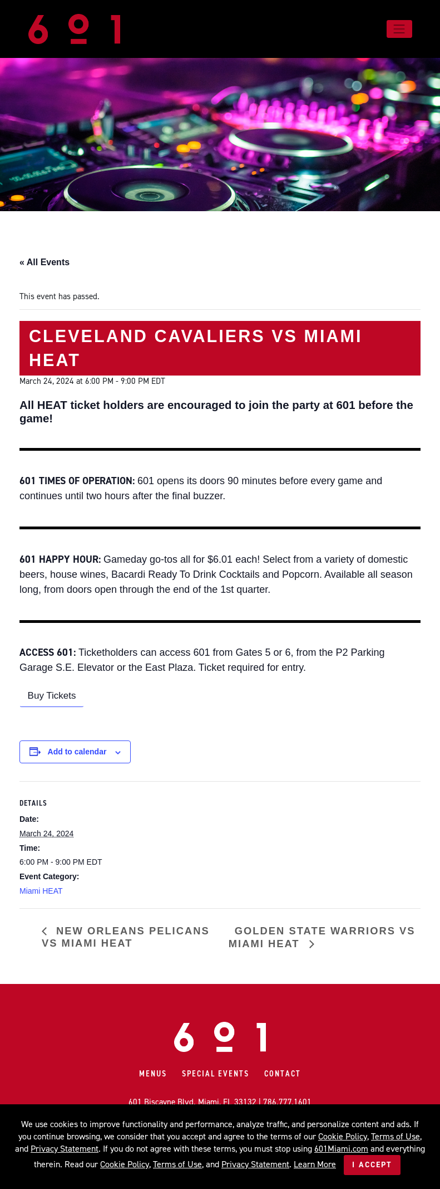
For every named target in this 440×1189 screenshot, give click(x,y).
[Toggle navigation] (399, 29)
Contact (282, 1073)
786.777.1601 (287, 1102)
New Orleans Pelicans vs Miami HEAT (126, 937)
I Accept (372, 1164)
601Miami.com (341, 1148)
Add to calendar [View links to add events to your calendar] (77, 751)
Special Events (215, 1073)
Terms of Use (395, 1136)
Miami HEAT (41, 890)
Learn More (315, 1164)
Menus (153, 1073)
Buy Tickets (52, 695)
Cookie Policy (342, 1136)
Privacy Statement (64, 1148)
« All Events (44, 262)
